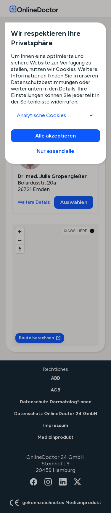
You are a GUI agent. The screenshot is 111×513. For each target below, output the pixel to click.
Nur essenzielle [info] (55, 151)
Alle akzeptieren (55, 135)
